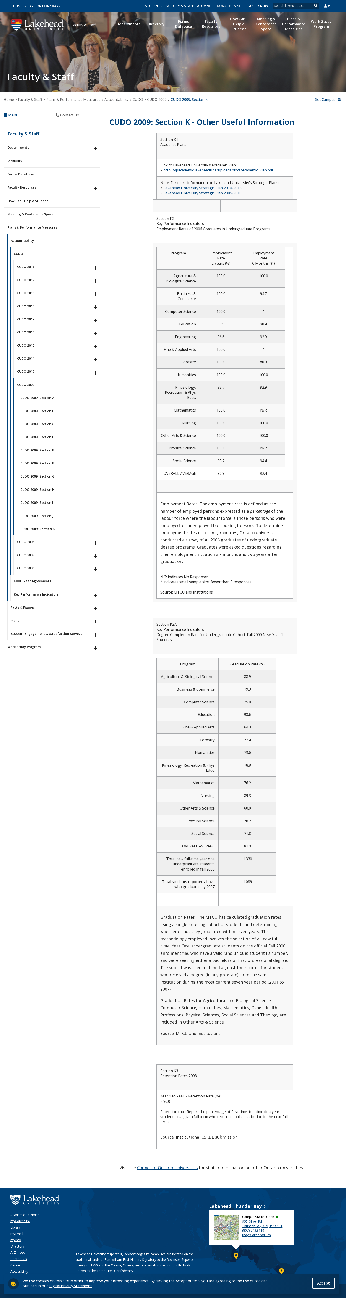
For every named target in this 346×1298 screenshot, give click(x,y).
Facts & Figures (23, 607)
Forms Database (21, 174)
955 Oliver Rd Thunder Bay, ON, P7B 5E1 (262, 1223)
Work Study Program (24, 647)
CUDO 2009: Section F (37, 463)
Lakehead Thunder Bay (235, 1206)
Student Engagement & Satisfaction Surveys (46, 633)
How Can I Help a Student (28, 201)
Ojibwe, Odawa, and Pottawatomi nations (142, 1265)
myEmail (16, 1234)
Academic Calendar (24, 1215)
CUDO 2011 (25, 358)
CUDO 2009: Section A (37, 398)
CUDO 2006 (25, 568)
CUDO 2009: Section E (37, 450)
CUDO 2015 (25, 306)
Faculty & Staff (180, 6)
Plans (15, 620)
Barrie (57, 6)
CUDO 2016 (25, 266)
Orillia (42, 6)
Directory (15, 160)
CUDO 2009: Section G (37, 476)
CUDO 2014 (25, 319)
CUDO (138, 99)
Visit (238, 6)
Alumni (203, 6)
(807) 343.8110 (253, 1230)
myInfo (15, 1240)
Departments (18, 147)
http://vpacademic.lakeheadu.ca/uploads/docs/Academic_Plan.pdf (218, 170)
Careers (16, 1265)
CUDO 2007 (25, 555)
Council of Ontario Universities (167, 1167)
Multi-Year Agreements (32, 581)
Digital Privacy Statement (70, 1285)
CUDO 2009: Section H (37, 489)
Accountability (116, 99)
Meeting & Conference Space (30, 214)
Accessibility (19, 1271)
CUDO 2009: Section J (36, 516)
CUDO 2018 (25, 293)
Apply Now (258, 6)
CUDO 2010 (25, 371)
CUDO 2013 (25, 332)
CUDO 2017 (25, 280)
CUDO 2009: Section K (37, 529)
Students (153, 6)
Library (15, 1227)
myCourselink (20, 1221)
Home (9, 99)
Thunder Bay (22, 6)
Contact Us (18, 1259)
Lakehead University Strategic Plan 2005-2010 (202, 192)
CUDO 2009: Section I (36, 502)
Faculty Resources (22, 187)
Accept (323, 1283)
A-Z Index (17, 1252)
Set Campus (325, 99)
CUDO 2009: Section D (37, 437)
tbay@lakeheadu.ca (256, 1235)
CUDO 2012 (25, 345)
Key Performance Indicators (36, 594)
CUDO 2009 (157, 99)
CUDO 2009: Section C (37, 424)
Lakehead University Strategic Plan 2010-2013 (202, 187)
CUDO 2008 (25, 542)
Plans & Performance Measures (73, 99)
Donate (224, 6)
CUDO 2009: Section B (37, 411)
